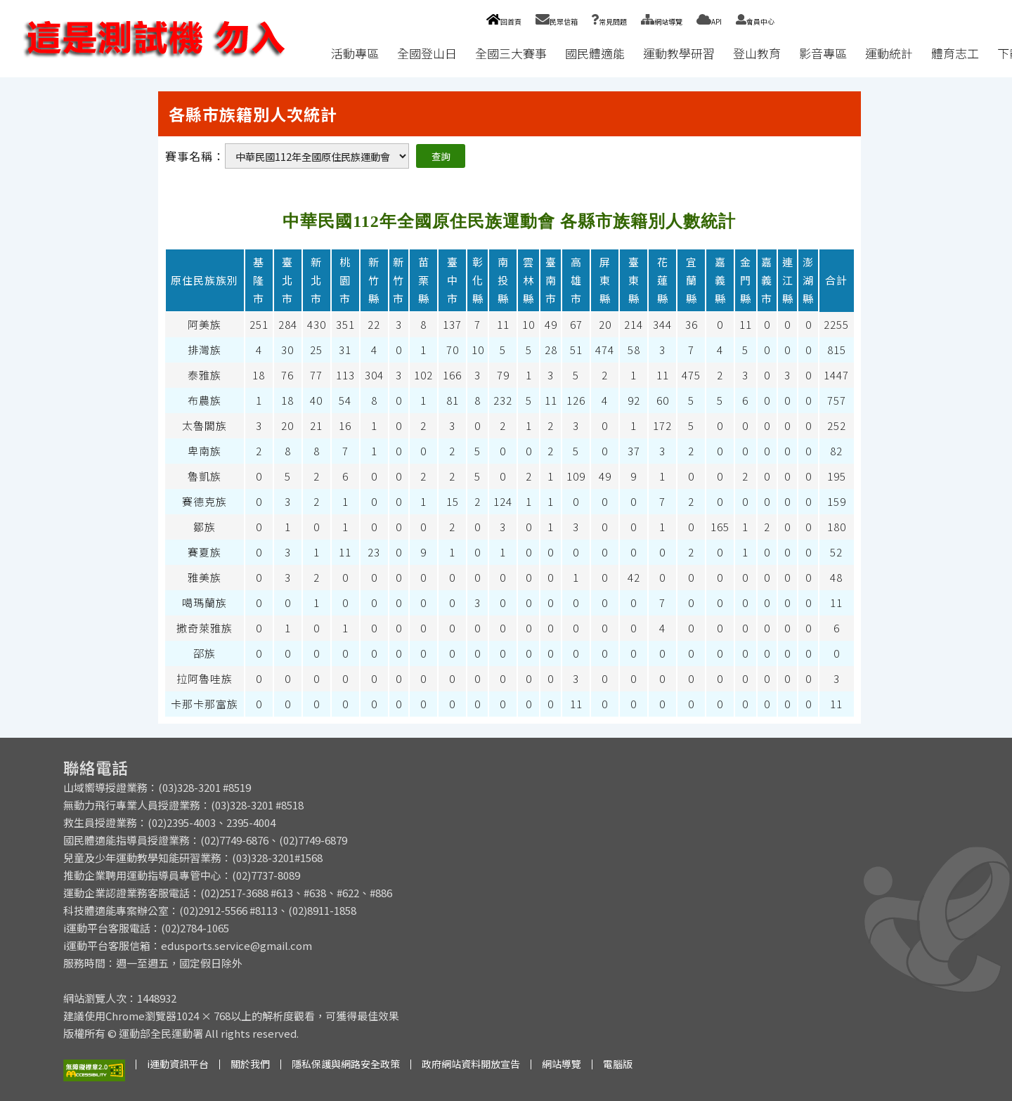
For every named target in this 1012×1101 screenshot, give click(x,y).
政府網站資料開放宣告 (471, 1064)
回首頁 (503, 21)
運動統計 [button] (889, 53)
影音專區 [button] (823, 53)
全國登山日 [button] (427, 53)
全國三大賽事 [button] (511, 53)
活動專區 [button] (355, 53)
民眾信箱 (557, 21)
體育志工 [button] (955, 53)
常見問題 (609, 21)
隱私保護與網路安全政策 (346, 1064)
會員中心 (755, 21)
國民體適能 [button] (595, 53)
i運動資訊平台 (178, 1064)
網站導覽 (661, 21)
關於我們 (250, 1064)
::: (308, 53)
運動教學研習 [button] (679, 53)
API (709, 21)
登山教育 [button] (757, 53)
